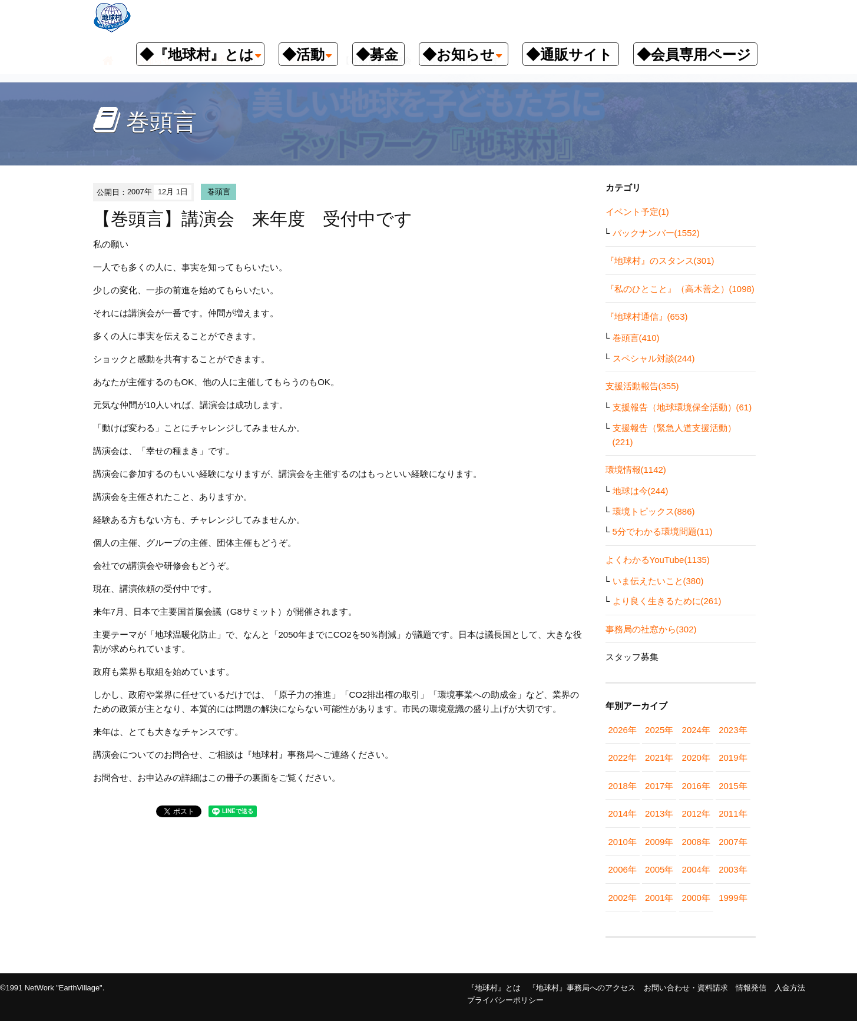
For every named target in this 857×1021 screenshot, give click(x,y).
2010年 (622, 842)
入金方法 (790, 987)
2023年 (733, 730)
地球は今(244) (641, 491)
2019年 (733, 758)
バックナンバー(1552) (656, 233)
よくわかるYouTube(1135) (657, 560)
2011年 (733, 813)
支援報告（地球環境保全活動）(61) (682, 407)
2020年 (696, 758)
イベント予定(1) (637, 212)
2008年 (696, 842)
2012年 (696, 813)
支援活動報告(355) (642, 386)
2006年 (622, 869)
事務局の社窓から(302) (651, 629)
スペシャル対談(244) (654, 358)
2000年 (696, 898)
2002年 (622, 898)
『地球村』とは (494, 987)
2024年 (696, 730)
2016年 (696, 786)
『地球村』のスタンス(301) (659, 261)
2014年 (622, 813)
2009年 (659, 842)
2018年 (622, 786)
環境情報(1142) (635, 470)
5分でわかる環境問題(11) (663, 531)
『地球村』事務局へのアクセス (582, 987)
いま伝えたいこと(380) (658, 581)
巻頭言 (218, 191)
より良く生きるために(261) (667, 601)
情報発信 (751, 987)
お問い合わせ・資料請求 (686, 987)
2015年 (733, 786)
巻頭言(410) (636, 338)
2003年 (733, 869)
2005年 (659, 869)
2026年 (622, 730)
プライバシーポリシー (505, 1000)
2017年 (659, 786)
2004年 (696, 869)
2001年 (659, 898)
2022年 (622, 758)
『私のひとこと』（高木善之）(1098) (680, 289)
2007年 (733, 842)
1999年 (733, 898)
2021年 (659, 758)
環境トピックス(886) (654, 511)
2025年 (659, 730)
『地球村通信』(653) (646, 316)
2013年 (659, 813)
